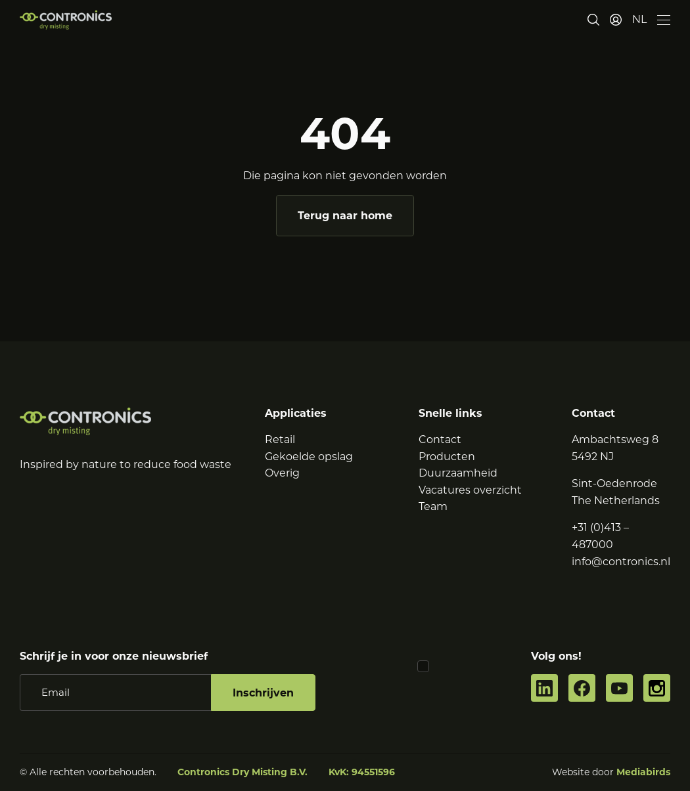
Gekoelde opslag (309, 456)
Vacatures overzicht (470, 490)
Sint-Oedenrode (614, 483)
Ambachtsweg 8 (615, 439)
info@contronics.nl (621, 561)
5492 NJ (593, 456)
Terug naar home (345, 215)
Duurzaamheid (458, 473)
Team (433, 506)
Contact (440, 439)
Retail (280, 439)
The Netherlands (616, 500)
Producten (447, 456)
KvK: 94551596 (362, 772)
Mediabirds (643, 772)
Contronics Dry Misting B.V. (242, 772)
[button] (639, 20)
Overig (282, 473)
